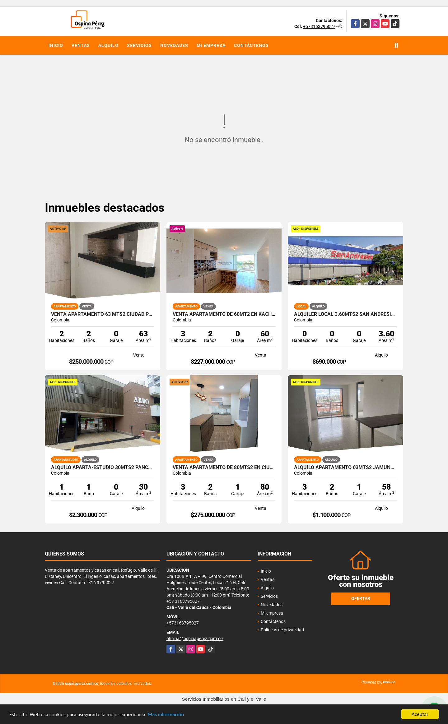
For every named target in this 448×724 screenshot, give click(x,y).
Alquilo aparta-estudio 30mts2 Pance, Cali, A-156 (102, 467)
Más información (166, 715)
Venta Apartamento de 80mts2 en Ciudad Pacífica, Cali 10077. (224, 467)
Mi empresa (211, 45)
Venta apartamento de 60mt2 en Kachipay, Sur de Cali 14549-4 (224, 314)
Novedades (174, 45)
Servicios (139, 45)
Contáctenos (251, 45)
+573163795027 (319, 26)
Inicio (56, 45)
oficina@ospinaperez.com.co (194, 638)
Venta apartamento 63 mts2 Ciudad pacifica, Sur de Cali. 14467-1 (102, 314)
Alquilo (108, 45)
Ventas (81, 45)
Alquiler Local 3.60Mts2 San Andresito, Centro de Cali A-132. (345, 314)
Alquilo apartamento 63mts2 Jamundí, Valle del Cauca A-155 (345, 467)
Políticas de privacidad (282, 629)
